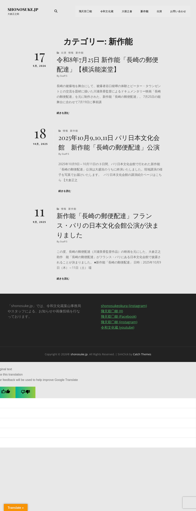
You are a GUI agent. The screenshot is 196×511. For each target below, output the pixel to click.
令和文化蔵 (112, 11)
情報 (71, 53)
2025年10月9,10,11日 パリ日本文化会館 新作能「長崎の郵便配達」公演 (110, 148)
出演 (161, 11)
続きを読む (63, 114)
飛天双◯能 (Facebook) (118, 329)
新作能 (148, 11)
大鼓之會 (131, 11)
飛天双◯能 (92, 11)
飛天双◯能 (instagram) (119, 335)
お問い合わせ (179, 11)
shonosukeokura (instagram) (124, 318)
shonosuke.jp (23, 9)
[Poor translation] (25, 405)
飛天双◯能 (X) (112, 324)
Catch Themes (142, 367)
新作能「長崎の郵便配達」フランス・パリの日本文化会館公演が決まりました (109, 237)
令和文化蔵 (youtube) (117, 340)
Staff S (63, 77)
